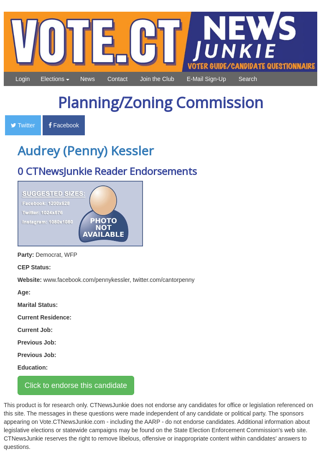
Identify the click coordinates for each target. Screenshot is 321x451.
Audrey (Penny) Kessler (86, 150)
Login (22, 79)
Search (248, 79)
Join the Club (157, 79)
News (87, 79)
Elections (55, 79)
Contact (117, 79)
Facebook (63, 125)
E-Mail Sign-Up (206, 79)
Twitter (23, 125)
